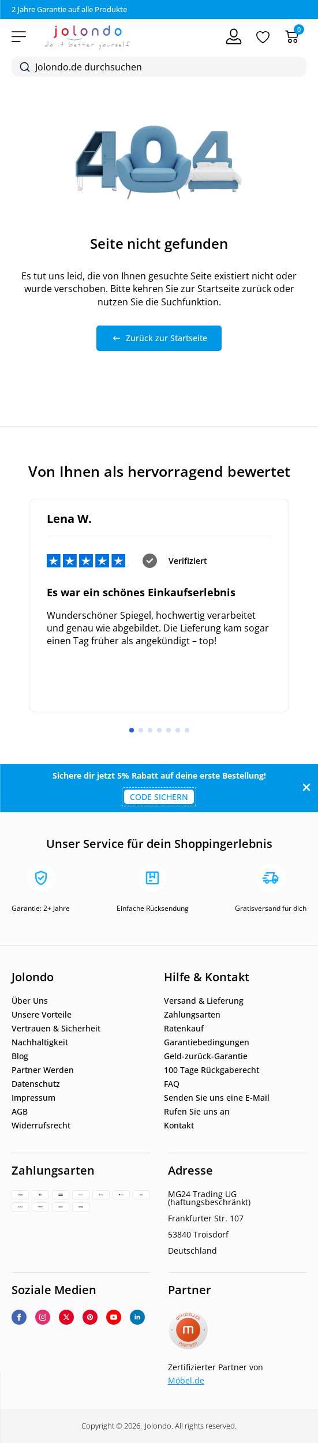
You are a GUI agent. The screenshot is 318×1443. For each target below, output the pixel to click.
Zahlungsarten (192, 1015)
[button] (131, 730)
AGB (20, 1112)
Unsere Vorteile (42, 1015)
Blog (20, 1056)
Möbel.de (186, 1380)
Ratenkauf (184, 1029)
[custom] (90, 1317)
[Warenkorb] (291, 36)
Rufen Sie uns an (197, 1112)
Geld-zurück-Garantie (206, 1056)
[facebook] (19, 1317)
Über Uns (30, 1001)
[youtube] (113, 1317)
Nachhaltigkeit (40, 1042)
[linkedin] (137, 1317)
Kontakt (179, 1125)
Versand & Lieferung (204, 1001)
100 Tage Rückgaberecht (211, 1070)
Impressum (33, 1098)
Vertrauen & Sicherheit (56, 1029)
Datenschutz (36, 1084)
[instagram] (42, 1317)
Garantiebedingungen (206, 1042)
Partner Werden (43, 1070)
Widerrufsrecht (41, 1125)
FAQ (171, 1084)
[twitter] (66, 1317)
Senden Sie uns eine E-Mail (217, 1098)
